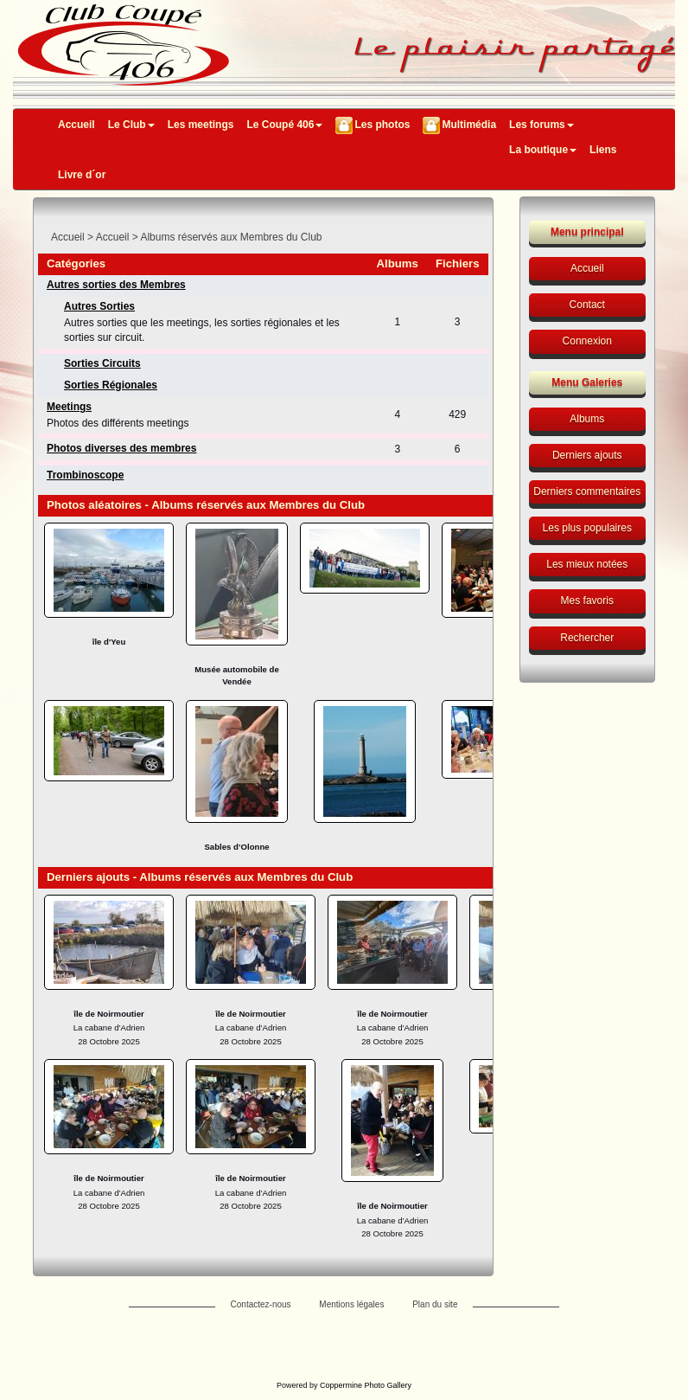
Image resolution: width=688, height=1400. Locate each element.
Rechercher (587, 638)
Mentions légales (351, 1304)
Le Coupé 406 (284, 125)
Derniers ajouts (587, 455)
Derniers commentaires (586, 491)
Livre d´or (81, 175)
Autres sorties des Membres (116, 285)
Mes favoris (587, 600)
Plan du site (434, 1304)
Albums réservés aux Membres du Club (231, 237)
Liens (602, 150)
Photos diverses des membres (121, 448)
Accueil (76, 125)
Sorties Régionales (110, 385)
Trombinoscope (85, 475)
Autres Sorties (99, 306)
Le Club (131, 125)
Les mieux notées (586, 564)
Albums (587, 419)
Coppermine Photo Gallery (365, 1385)
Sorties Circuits (102, 363)
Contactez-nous (261, 1304)
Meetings (69, 407)
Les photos (382, 125)
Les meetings (201, 125)
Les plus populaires (587, 528)
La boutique (543, 150)
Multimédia (469, 125)
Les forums (541, 125)
